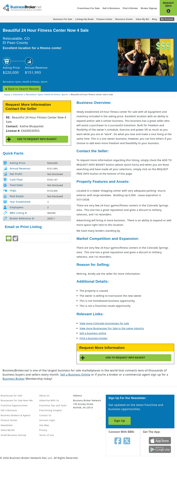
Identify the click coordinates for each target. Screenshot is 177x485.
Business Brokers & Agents (16, 415)
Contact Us (45, 415)
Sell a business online (93, 333)
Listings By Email (84, 19)
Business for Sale (62, 19)
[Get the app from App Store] (160, 440)
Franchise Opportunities (14, 405)
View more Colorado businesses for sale (104, 323)
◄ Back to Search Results (21, 89)
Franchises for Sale (88, 8)
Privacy (43, 430)
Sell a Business (111, 8)
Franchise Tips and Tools (52, 405)
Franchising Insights (50, 410)
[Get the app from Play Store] (160, 449)
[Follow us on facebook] (117, 440)
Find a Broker (130, 8)
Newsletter (7, 425)
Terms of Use (46, 435)
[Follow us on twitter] (126, 440)
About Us (44, 395)
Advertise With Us (49, 400)
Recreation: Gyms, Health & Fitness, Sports (25, 81)
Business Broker (14, 379)
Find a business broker (94, 338)
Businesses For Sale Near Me (17, 400)
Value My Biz (142, 19)
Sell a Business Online (75, 374)
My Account (167, 19)
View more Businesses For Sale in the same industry (112, 328)
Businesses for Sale (11, 395)
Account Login (47, 420)
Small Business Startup (13, 435)
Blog (154, 19)
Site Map (44, 425)
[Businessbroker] (22, 7)
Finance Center (104, 19)
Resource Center (124, 19)
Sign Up (119, 421)
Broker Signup (149, 8)
